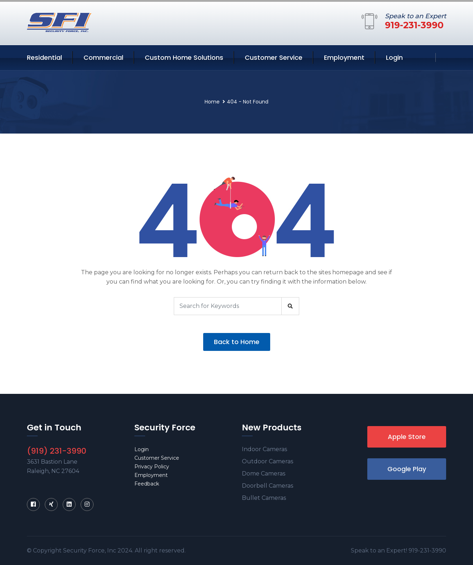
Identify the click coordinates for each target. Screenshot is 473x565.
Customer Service (273, 57)
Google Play (406, 468)
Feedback (146, 484)
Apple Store (407, 436)
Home (212, 101)
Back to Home (236, 341)
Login (394, 57)
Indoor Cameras (264, 449)
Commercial (103, 57)
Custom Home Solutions (184, 57)
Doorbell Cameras (267, 485)
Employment (344, 57)
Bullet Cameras (264, 497)
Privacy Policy (151, 466)
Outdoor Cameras (267, 461)
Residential (44, 57)
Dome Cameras (263, 473)
